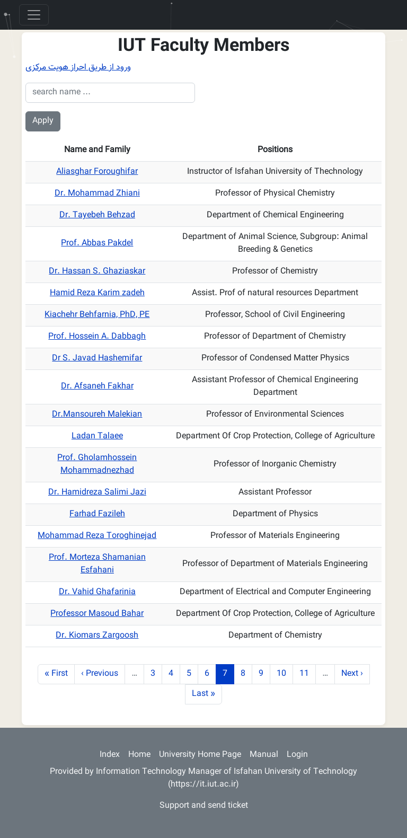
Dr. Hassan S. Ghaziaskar (97, 271)
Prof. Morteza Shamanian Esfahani (97, 564)
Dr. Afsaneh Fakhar (97, 386)
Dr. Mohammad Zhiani (97, 193)
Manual (264, 755)
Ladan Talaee (97, 436)
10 (284, 674)
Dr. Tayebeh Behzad (97, 215)
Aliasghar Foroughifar (97, 172)
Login (297, 755)
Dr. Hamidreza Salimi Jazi (97, 492)
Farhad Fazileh (97, 514)
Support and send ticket (204, 806)
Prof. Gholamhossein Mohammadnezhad (97, 465)
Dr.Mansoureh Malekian (97, 414)
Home (139, 755)
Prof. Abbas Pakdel (97, 243)
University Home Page (200, 755)
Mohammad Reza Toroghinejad (97, 536)
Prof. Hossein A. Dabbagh (97, 336)
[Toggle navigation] (34, 14)
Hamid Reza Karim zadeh (97, 293)
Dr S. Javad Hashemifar (97, 358)
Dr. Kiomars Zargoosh (97, 635)
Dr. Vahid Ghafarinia (97, 592)
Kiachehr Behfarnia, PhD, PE (97, 315)
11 (307, 674)
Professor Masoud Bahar (97, 614)
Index (110, 755)
